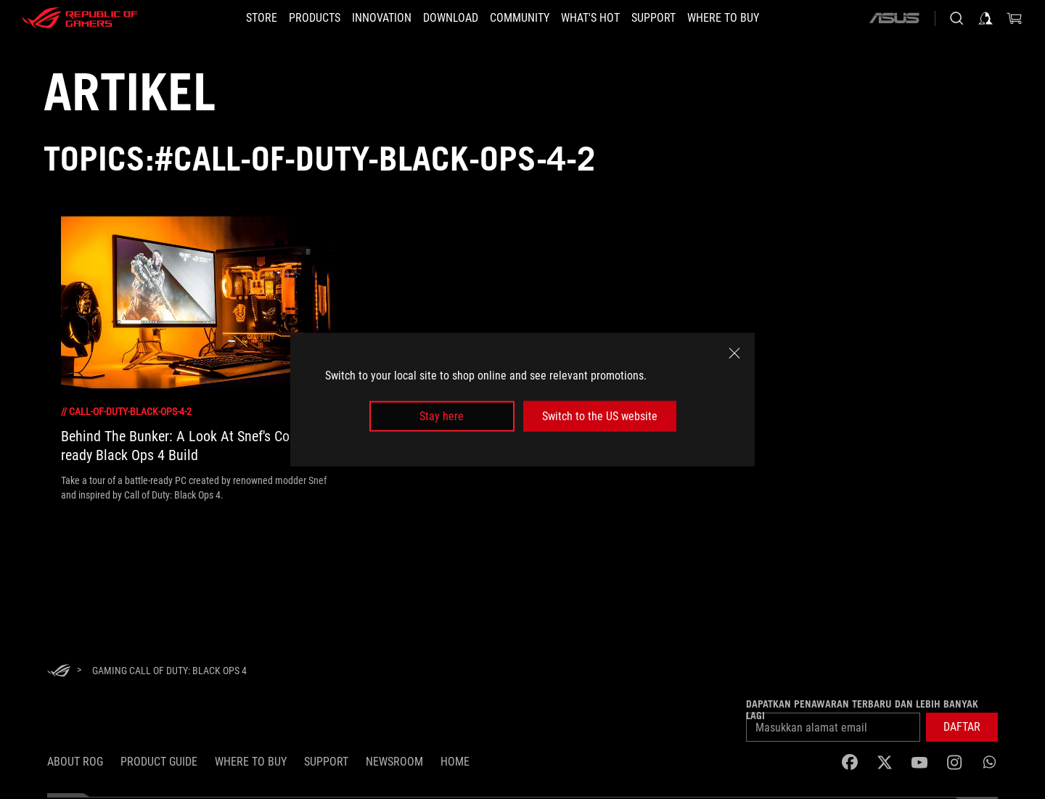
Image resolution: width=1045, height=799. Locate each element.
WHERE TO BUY (251, 762)
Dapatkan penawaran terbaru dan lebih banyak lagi (862, 709)
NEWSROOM (394, 762)
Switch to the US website (599, 416)
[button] (314, 18)
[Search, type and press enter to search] (956, 18)
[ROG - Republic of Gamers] (80, 18)
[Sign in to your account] (985, 18)
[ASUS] (894, 18)
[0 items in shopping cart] (1014, 18)
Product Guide (158, 762)
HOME (455, 762)
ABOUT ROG (75, 762)
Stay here (441, 416)
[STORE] (261, 18)
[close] (734, 352)
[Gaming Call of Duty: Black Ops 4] (169, 670)
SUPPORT (326, 762)
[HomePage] (58, 671)
